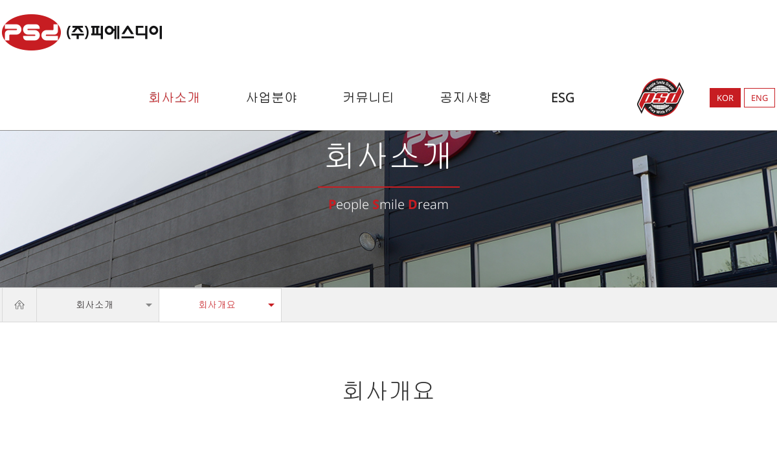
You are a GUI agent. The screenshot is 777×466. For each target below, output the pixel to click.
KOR (725, 98)
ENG (759, 98)
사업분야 (271, 97)
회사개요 (217, 304)
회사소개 (174, 97)
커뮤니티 (368, 97)
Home (19, 304)
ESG (563, 97)
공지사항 (465, 97)
